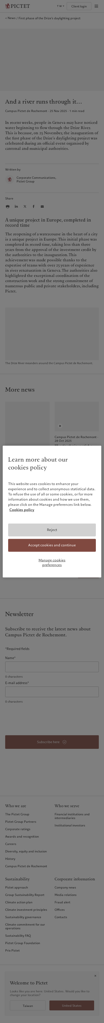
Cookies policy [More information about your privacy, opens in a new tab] (21, 509)
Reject (52, 529)
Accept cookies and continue (52, 545)
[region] (52, 512)
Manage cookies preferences (52, 562)
